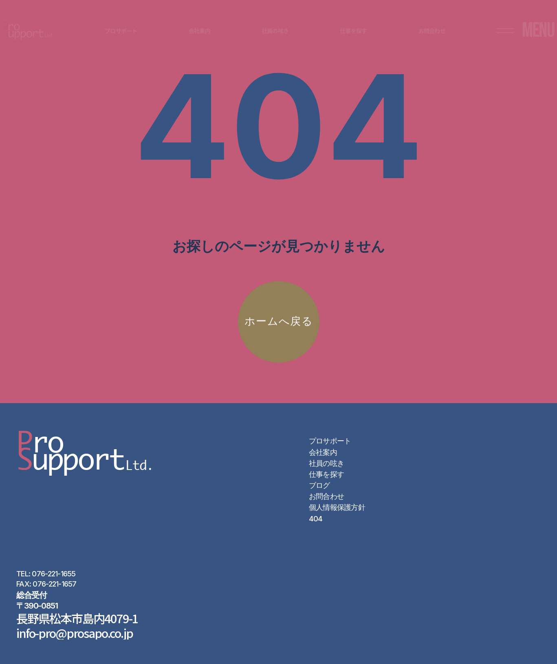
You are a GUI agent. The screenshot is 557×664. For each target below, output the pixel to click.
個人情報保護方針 (337, 507)
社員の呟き (326, 463)
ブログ (319, 485)
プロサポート (330, 441)
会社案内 (323, 452)
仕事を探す (326, 474)
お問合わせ (326, 496)
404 (316, 518)
